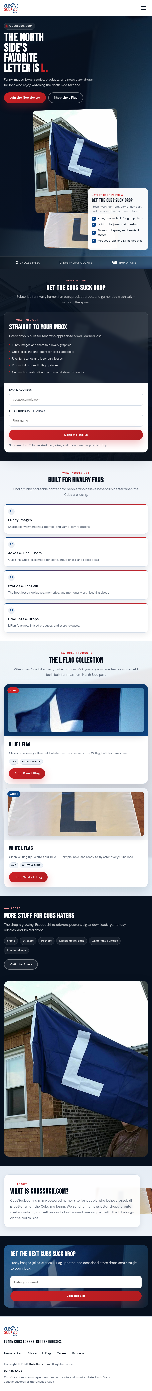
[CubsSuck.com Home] (11, 8)
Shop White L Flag (28, 877)
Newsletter (13, 1353)
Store (32, 1353)
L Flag (46, 1353)
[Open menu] (143, 8)
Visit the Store (21, 964)
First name (27, 410)
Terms (62, 1353)
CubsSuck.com (39, 1364)
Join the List (76, 1296)
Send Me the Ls (76, 435)
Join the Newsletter (25, 98)
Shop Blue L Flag (27, 773)
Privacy (78, 1353)
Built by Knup (13, 1370)
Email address (20, 389)
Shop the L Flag (66, 98)
